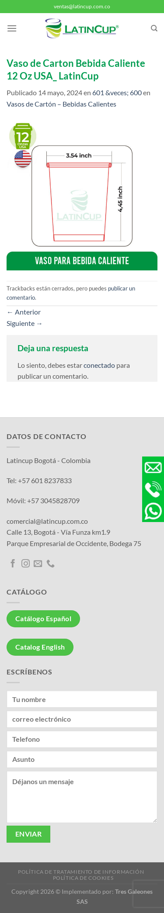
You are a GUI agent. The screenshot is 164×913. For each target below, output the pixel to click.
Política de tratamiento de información (81, 871)
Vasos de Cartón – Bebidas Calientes (61, 104)
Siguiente (25, 323)
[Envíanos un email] (38, 564)
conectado (99, 365)
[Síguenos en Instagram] (25, 564)
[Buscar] (154, 28)
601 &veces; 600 (117, 92)
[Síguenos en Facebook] (13, 564)
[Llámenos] (50, 564)
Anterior (24, 312)
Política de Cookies (83, 878)
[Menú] (12, 28)
